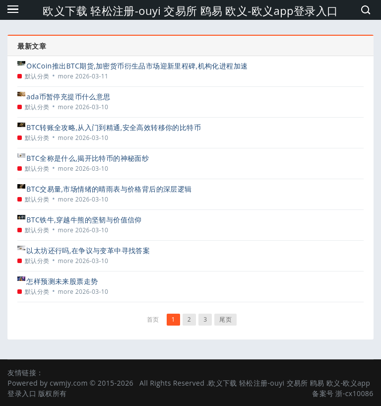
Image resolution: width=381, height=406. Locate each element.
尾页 (225, 319)
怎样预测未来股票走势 (62, 281)
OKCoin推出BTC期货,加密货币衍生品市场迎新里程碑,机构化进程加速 (137, 65)
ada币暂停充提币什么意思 (68, 96)
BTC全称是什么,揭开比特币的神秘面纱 (87, 158)
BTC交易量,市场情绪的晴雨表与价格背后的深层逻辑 (108, 189)
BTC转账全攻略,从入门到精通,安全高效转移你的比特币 (113, 127)
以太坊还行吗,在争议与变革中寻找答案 (88, 250)
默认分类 (37, 76)
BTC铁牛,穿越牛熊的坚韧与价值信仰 (83, 219)
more (66, 76)
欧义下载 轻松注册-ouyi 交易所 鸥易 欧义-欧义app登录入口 (190, 10)
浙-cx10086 (354, 393)
